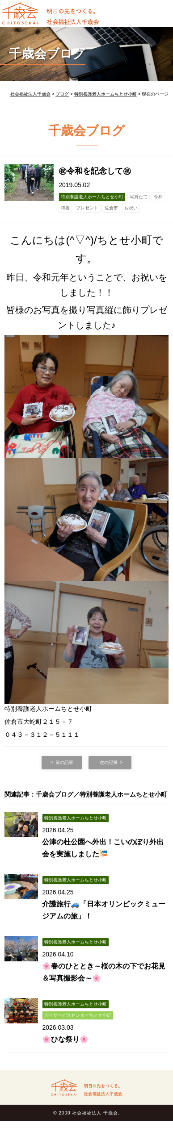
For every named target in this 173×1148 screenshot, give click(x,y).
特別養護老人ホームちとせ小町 (92, 196)
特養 (65, 207)
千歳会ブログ (47, 54)
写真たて (139, 196)
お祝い (131, 207)
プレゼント (87, 207)
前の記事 (64, 762)
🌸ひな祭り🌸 (65, 1039)
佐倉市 (111, 207)
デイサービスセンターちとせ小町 (77, 1015)
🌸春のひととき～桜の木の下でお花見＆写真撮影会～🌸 (103, 972)
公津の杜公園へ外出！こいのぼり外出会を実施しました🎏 (103, 848)
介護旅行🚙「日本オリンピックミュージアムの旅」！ (103, 910)
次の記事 (109, 762)
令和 (158, 196)
